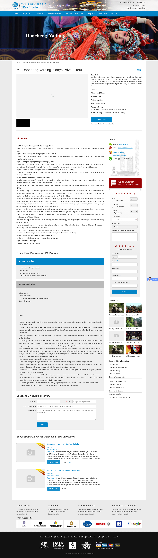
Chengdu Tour (26, 14)
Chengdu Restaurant (116, 391)
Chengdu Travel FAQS (116, 388)
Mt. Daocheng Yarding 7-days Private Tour (63, 470)
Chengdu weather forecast (118, 367)
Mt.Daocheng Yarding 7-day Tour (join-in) (63, 444)
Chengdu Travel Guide (117, 381)
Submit (42, 425)
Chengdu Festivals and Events (119, 397)
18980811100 (123, 144)
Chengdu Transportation (117, 377)
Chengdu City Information (119, 361)
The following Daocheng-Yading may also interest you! (46, 436)
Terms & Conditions (109, 124)
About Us (113, 14)
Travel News (102, 14)
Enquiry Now (102, 119)
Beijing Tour (90, 14)
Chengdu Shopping (115, 384)
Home (16, 14)
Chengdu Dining (114, 370)
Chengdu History (114, 364)
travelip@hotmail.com (138, 8)
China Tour (79, 14)
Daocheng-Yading (51, 62)
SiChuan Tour (39, 14)
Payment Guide (96, 124)
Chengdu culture (114, 374)
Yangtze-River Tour (54, 14)
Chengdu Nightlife (115, 394)
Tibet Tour (68, 14)
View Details (53, 462)
